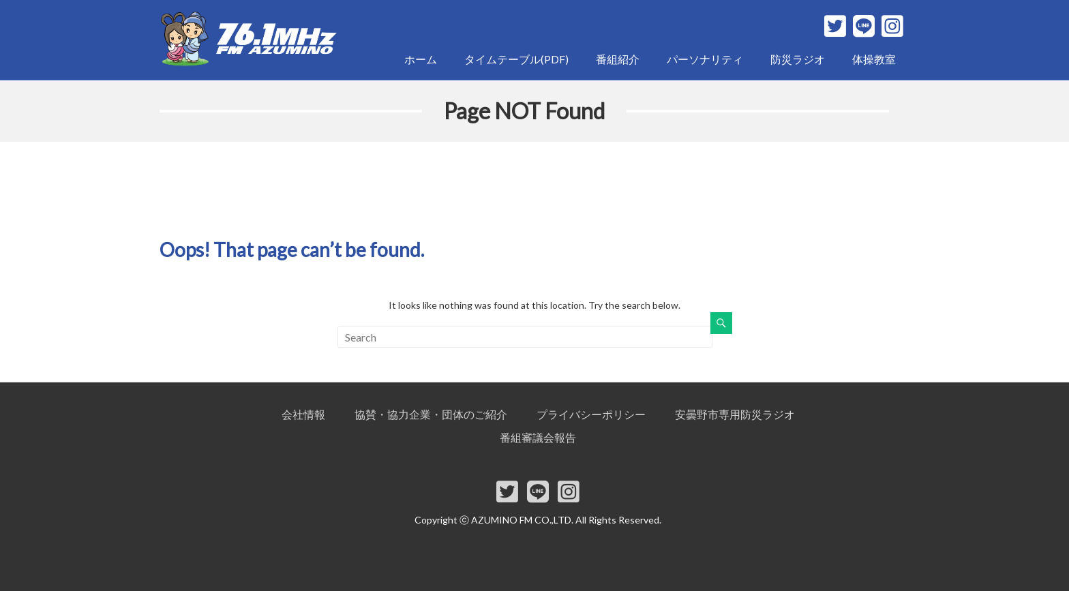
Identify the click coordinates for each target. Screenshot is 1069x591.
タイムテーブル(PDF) (516, 58)
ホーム (420, 58)
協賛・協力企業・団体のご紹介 (431, 414)
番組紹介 (617, 58)
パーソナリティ (705, 58)
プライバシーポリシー (591, 414)
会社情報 (303, 414)
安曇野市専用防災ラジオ (735, 414)
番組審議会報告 (538, 437)
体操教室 (874, 58)
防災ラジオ (797, 58)
